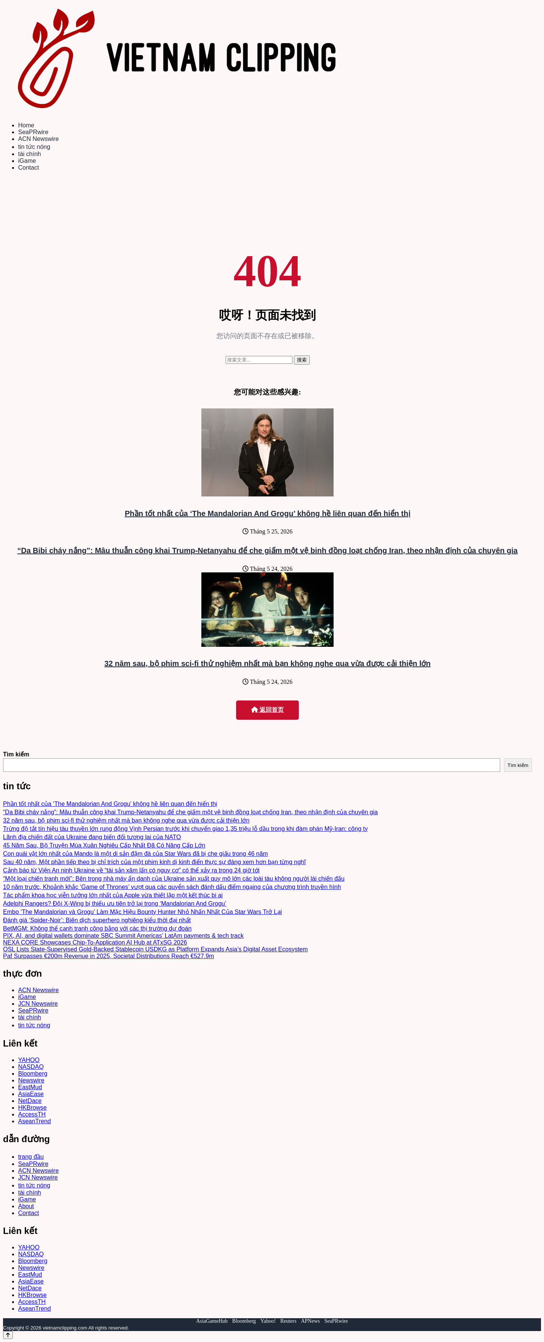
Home (26, 125)
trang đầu (31, 1156)
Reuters (288, 1321)
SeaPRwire (33, 132)
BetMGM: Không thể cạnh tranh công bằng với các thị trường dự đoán (97, 928)
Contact (28, 167)
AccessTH (32, 1114)
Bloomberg (32, 1073)
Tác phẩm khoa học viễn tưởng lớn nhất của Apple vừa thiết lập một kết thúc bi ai (113, 895)
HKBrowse (32, 1107)
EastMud (30, 1087)
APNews (310, 1321)
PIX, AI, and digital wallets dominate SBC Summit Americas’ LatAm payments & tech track (123, 935)
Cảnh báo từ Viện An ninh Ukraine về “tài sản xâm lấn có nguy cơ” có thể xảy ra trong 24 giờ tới (131, 870)
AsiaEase (31, 1094)
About (26, 1206)
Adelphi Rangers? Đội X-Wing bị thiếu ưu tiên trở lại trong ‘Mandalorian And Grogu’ (114, 903)
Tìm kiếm (16, 754)
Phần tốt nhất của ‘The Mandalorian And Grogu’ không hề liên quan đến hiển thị (267, 513)
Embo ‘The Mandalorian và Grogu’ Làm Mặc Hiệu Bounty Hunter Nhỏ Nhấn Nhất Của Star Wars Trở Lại (142, 912)
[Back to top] (8, 1335)
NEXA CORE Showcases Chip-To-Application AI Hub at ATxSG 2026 (95, 942)
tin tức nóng (34, 147)
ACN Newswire (38, 139)
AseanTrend (34, 1121)
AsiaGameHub (211, 1321)
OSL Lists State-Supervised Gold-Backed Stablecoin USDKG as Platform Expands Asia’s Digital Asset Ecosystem (155, 949)
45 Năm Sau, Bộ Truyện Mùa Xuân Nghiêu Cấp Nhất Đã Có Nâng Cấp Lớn (104, 845)
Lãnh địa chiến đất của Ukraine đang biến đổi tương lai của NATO (92, 837)
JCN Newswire (38, 1003)
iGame (27, 161)
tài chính (29, 154)
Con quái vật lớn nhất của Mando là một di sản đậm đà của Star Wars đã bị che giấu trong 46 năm (135, 853)
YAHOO (29, 1060)
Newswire (31, 1080)
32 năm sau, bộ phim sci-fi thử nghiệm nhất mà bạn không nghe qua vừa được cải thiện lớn (267, 663)
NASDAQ (31, 1067)
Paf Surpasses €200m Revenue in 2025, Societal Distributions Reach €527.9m (108, 956)
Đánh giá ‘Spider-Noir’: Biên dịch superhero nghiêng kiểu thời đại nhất (97, 920)
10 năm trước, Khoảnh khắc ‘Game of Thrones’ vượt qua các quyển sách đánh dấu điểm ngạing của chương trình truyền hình (172, 887)
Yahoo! (268, 1321)
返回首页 (267, 710)
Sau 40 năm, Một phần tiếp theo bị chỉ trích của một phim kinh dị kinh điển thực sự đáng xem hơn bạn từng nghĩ (154, 862)
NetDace (30, 1101)
